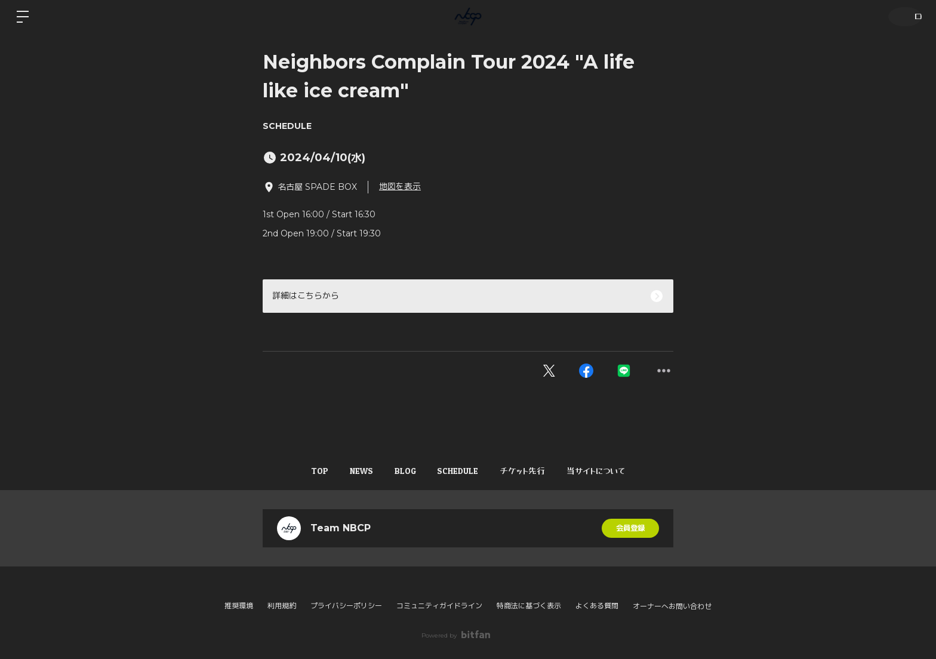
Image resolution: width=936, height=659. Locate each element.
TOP (298, 471)
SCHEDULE (287, 126)
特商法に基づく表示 (529, 605)
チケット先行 (535, 471)
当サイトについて (617, 471)
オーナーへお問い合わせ (672, 606)
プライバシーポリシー (346, 605)
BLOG (401, 471)
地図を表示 (400, 186)
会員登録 (630, 528)
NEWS (349, 471)
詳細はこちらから (305, 295)
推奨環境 (238, 605)
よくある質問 (596, 605)
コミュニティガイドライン (439, 605)
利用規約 (281, 605)
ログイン (901, 16)
